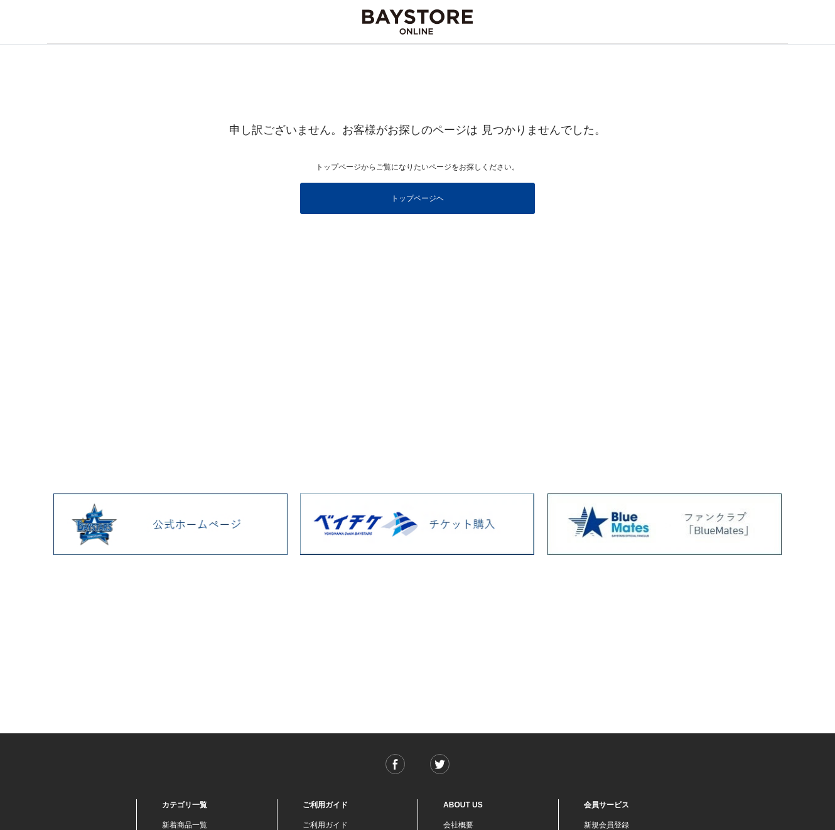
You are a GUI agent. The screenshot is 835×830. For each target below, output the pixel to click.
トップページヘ (417, 198)
